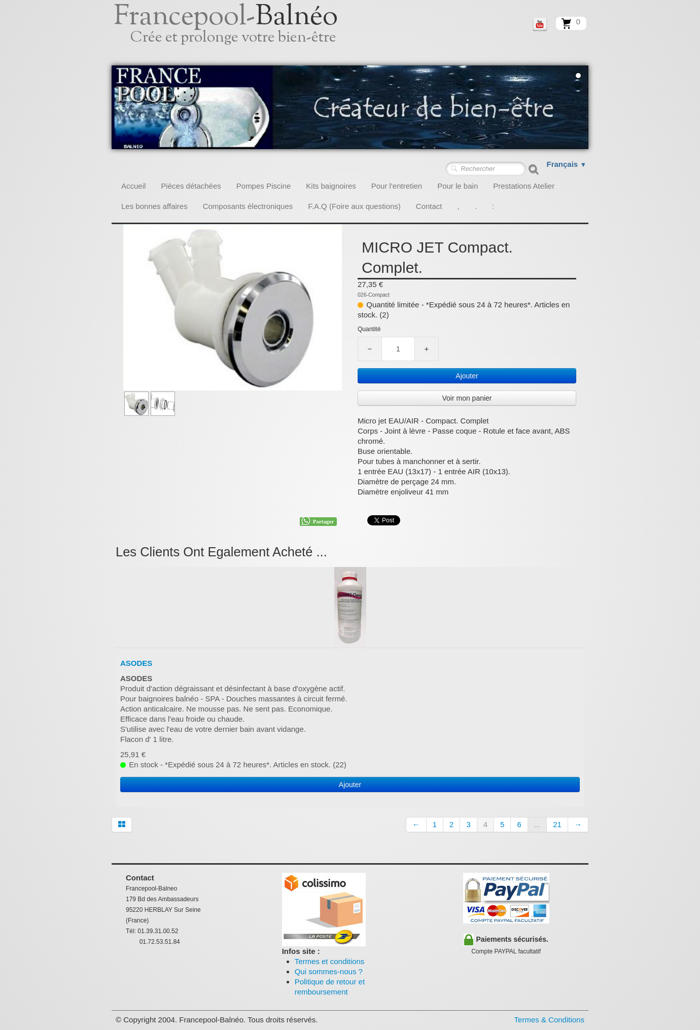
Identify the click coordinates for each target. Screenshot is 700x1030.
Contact (429, 206)
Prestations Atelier (523, 186)
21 (557, 824)
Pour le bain (457, 186)
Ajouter (467, 376)
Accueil (133, 186)
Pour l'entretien (396, 186)
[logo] (237, 33)
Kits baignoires (331, 186)
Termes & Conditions (549, 1019)
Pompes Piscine (263, 186)
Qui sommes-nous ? (329, 971)
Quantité (369, 329)
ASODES (136, 663)
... (537, 824)
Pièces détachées (191, 186)
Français (567, 164)
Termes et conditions (330, 961)
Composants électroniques (248, 206)
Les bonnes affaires (154, 206)
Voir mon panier (467, 398)
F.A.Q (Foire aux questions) (354, 206)
